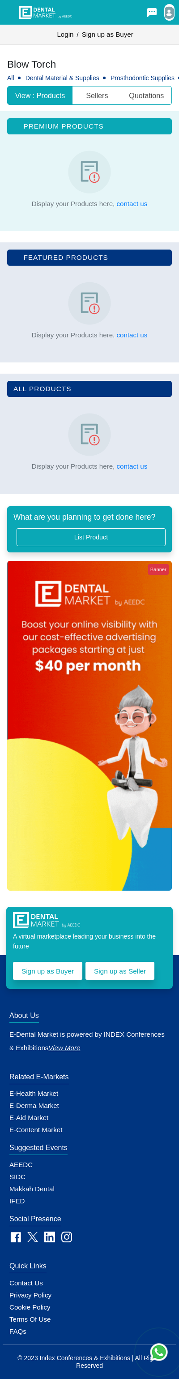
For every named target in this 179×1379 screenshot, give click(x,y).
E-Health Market (33, 1093)
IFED (17, 1201)
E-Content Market (35, 1129)
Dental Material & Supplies (62, 78)
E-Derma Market (34, 1105)
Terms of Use (30, 1319)
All (10, 78)
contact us (131, 203)
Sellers (97, 95)
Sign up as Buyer (107, 34)
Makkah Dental (32, 1189)
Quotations (146, 95)
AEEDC (21, 1164)
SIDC (17, 1177)
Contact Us (26, 1283)
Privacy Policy (30, 1295)
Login (65, 34)
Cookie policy (30, 1307)
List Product (91, 537)
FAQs (17, 1331)
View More (64, 1047)
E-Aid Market (28, 1117)
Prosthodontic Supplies (143, 78)
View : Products (40, 95)
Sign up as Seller (120, 971)
